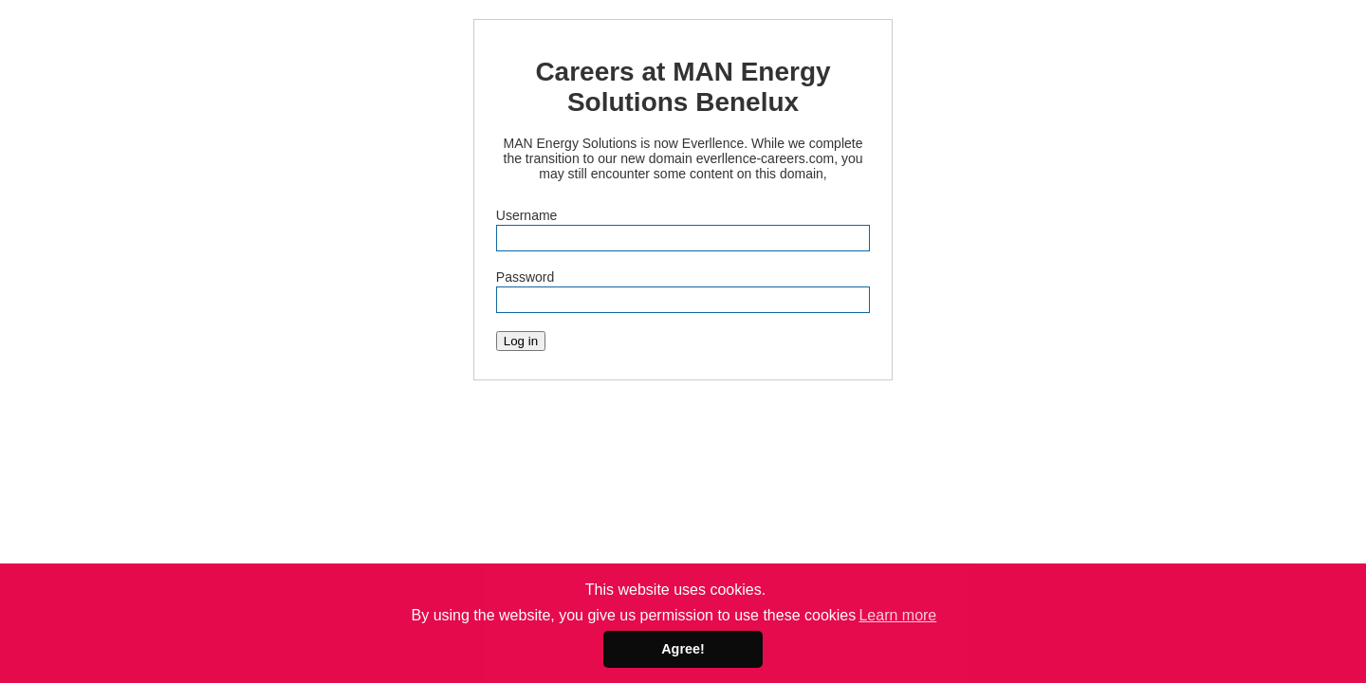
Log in (521, 341)
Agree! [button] (683, 648)
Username (527, 215)
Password (525, 277)
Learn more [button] (897, 615)
